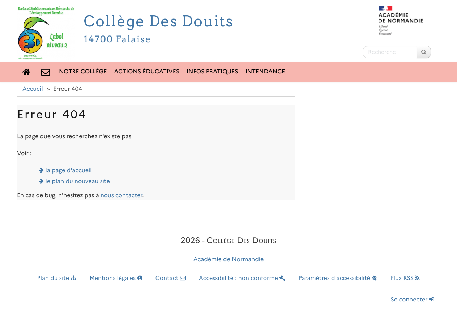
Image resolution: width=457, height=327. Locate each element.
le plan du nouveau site (78, 181)
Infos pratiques (212, 71)
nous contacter (121, 195)
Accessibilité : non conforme (242, 278)
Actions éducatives (147, 71)
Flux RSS (405, 278)
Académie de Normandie (228, 259)
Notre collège (83, 71)
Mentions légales (116, 278)
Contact (170, 278)
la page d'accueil (69, 170)
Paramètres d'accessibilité (338, 278)
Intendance (265, 71)
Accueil (32, 89)
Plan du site (57, 278)
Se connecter (412, 299)
